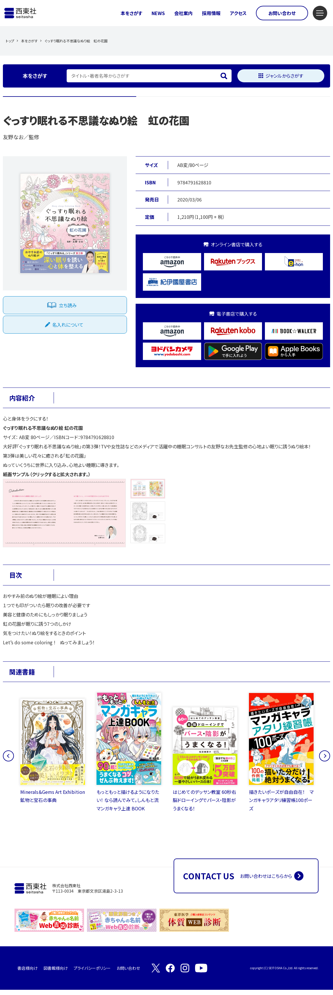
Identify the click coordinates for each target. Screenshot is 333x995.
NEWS (158, 13)
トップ (10, 40)
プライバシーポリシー (92, 973)
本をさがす (131, 13)
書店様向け (27, 973)
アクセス (238, 13)
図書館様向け (55, 973)
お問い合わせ (282, 13)
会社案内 (183, 13)
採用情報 (211, 13)
